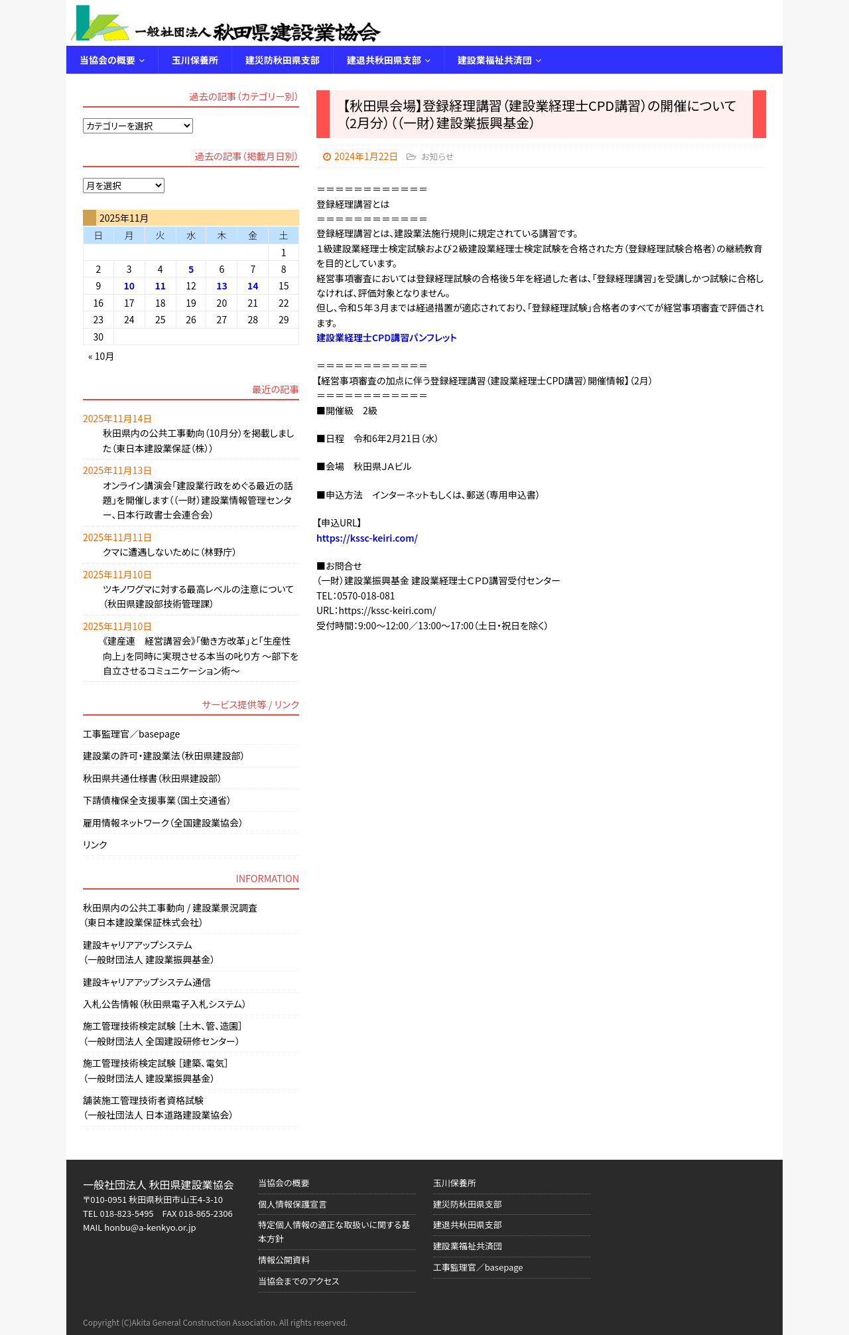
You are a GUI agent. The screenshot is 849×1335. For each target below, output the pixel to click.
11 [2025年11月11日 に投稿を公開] (160, 285)
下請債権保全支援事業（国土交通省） (157, 800)
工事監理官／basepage (131, 733)
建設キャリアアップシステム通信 (147, 981)
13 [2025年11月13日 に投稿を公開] (222, 285)
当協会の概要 (107, 59)
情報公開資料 (284, 1259)
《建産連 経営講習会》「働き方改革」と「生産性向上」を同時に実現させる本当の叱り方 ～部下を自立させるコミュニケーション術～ (200, 655)
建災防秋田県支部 (282, 59)
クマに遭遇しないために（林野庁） (170, 551)
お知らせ (437, 156)
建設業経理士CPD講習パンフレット (386, 337)
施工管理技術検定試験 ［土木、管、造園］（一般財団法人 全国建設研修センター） (163, 1033)
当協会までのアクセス (299, 1281)
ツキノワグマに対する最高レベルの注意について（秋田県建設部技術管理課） (198, 596)
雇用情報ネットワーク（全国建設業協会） (163, 822)
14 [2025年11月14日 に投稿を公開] (253, 285)
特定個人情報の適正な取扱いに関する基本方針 (334, 1231)
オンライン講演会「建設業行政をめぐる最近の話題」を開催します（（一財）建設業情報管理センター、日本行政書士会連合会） (198, 500)
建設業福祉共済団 (495, 59)
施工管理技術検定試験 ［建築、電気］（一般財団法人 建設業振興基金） (156, 1070)
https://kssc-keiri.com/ (367, 537)
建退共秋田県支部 (384, 59)
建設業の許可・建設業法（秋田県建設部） (164, 755)
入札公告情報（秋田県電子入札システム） (165, 1003)
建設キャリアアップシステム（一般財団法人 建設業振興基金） (149, 952)
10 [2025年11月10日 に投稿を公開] (129, 285)
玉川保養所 (195, 59)
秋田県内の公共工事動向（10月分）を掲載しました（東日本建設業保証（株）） (198, 440)
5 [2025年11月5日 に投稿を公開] (191, 268)
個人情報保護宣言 (292, 1204)
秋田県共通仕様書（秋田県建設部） (152, 778)
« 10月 (101, 355)
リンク (95, 844)
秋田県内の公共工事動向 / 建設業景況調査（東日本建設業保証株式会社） (170, 915)
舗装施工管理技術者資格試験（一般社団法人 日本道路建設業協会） (158, 1107)
